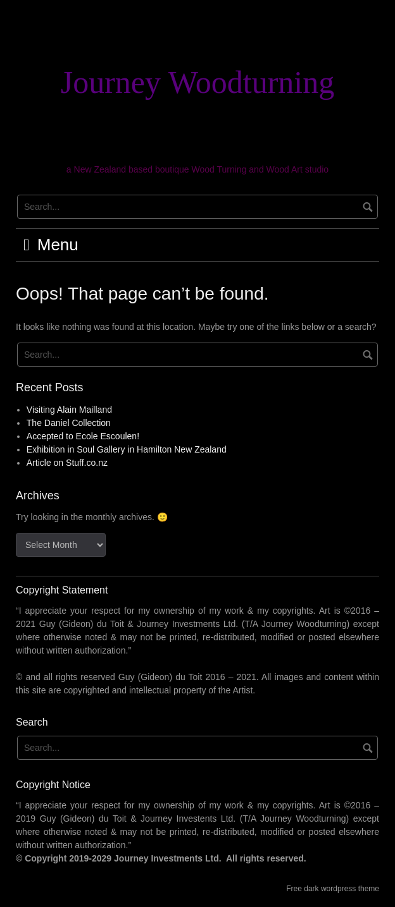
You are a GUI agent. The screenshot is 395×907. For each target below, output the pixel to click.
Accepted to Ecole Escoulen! (83, 436)
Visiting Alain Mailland (69, 410)
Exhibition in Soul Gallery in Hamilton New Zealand (127, 449)
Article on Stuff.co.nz (67, 463)
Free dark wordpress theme (332, 888)
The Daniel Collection (69, 423)
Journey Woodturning (198, 82)
